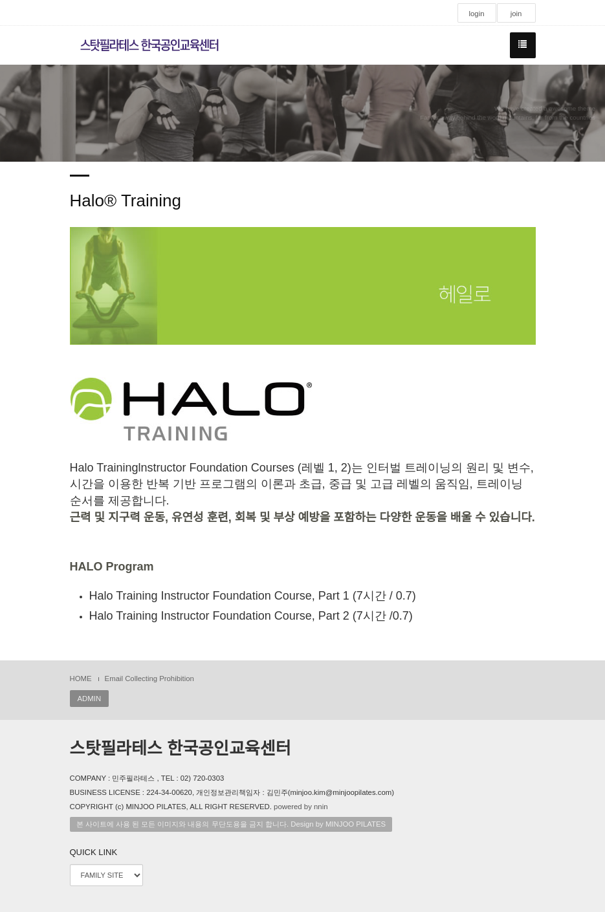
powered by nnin (300, 806)
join (516, 13)
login (476, 13)
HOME (81, 678)
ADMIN (90, 698)
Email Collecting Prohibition (149, 678)
